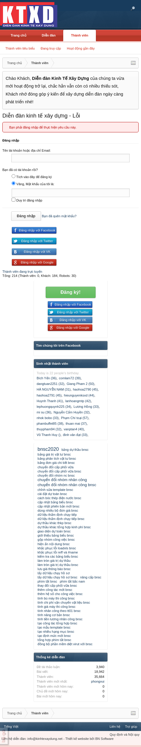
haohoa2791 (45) (49, 395)
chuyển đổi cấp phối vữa (56, 467)
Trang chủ (18, 35)
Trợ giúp (131, 726)
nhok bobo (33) (48, 418)
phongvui (97, 681)
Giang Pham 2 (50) (80, 384)
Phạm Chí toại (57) (74, 418)
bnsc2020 (48, 449)
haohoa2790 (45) (85, 389)
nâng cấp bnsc (90, 577)
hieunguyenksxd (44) (79, 395)
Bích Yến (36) (47, 378)
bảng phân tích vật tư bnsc (57, 458)
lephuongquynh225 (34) (54, 406)
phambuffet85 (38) (50, 423)
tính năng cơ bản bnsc (54, 615)
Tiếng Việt (11, 726)
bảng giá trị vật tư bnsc (54, 454)
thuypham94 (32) (49, 429)
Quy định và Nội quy (125, 734)
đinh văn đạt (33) (75, 435)
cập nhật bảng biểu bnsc (55, 502)
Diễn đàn (49, 35)
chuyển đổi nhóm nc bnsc (56, 475)
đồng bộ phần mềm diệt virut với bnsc (65, 644)
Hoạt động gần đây (81, 48)
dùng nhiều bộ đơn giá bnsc (58, 510)
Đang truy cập (51, 48)
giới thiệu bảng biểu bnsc (56, 535)
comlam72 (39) (70, 378)
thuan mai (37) (76, 423)
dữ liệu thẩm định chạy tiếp (57, 514)
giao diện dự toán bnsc (54, 531)
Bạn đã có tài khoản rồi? (20, 170)
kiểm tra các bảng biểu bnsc (58, 556)
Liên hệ (115, 726)
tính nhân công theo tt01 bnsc (59, 611)
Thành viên (79, 35)
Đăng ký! (71, 292)
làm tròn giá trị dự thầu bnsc (58, 565)
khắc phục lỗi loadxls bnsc (57, 548)
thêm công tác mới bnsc (55, 589)
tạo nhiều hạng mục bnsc (56, 631)
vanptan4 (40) (74, 429)
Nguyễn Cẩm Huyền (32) (71, 412)
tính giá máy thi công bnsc (57, 606)
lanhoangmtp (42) (78, 401)
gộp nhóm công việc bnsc (56, 539)
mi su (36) (44, 412)
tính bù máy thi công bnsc (56, 598)
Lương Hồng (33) (86, 406)
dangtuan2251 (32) (50, 384)
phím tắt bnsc (47, 581)
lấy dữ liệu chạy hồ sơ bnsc (57, 577)
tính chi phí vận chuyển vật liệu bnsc (64, 602)
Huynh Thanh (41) (50, 401)
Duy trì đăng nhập (27, 200)
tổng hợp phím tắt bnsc (55, 640)
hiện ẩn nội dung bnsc (54, 544)
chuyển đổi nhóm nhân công (62, 480)
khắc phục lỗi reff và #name (58, 552)
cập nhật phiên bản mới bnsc (59, 506)
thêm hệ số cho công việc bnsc (60, 594)
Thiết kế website (77, 738)
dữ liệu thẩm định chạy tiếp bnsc (61, 519)
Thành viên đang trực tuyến (22, 271)
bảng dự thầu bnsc (74, 449)
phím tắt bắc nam (72, 581)
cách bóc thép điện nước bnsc (59, 498)
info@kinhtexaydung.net (44, 738)
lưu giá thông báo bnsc (54, 569)
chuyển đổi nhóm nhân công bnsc (67, 485)
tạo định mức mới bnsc (54, 635)
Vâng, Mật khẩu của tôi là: (33, 184)
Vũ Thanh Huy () (49, 435)
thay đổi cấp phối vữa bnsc (57, 585)
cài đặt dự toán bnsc (52, 494)
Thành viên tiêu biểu (20, 48)
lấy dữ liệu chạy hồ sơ (54, 573)
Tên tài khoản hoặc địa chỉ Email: (26, 150)
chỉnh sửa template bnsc (55, 489)
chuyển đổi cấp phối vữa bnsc (59, 471)
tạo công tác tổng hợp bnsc (57, 623)
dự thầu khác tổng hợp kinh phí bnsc (64, 527)
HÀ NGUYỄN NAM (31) (54, 389)
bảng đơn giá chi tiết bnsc (56, 462)
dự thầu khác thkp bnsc (55, 523)
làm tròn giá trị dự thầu (54, 560)
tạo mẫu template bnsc (54, 627)
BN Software (104, 738)
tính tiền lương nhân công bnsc (60, 619)
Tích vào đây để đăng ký (32, 177)
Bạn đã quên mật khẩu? (59, 216)
